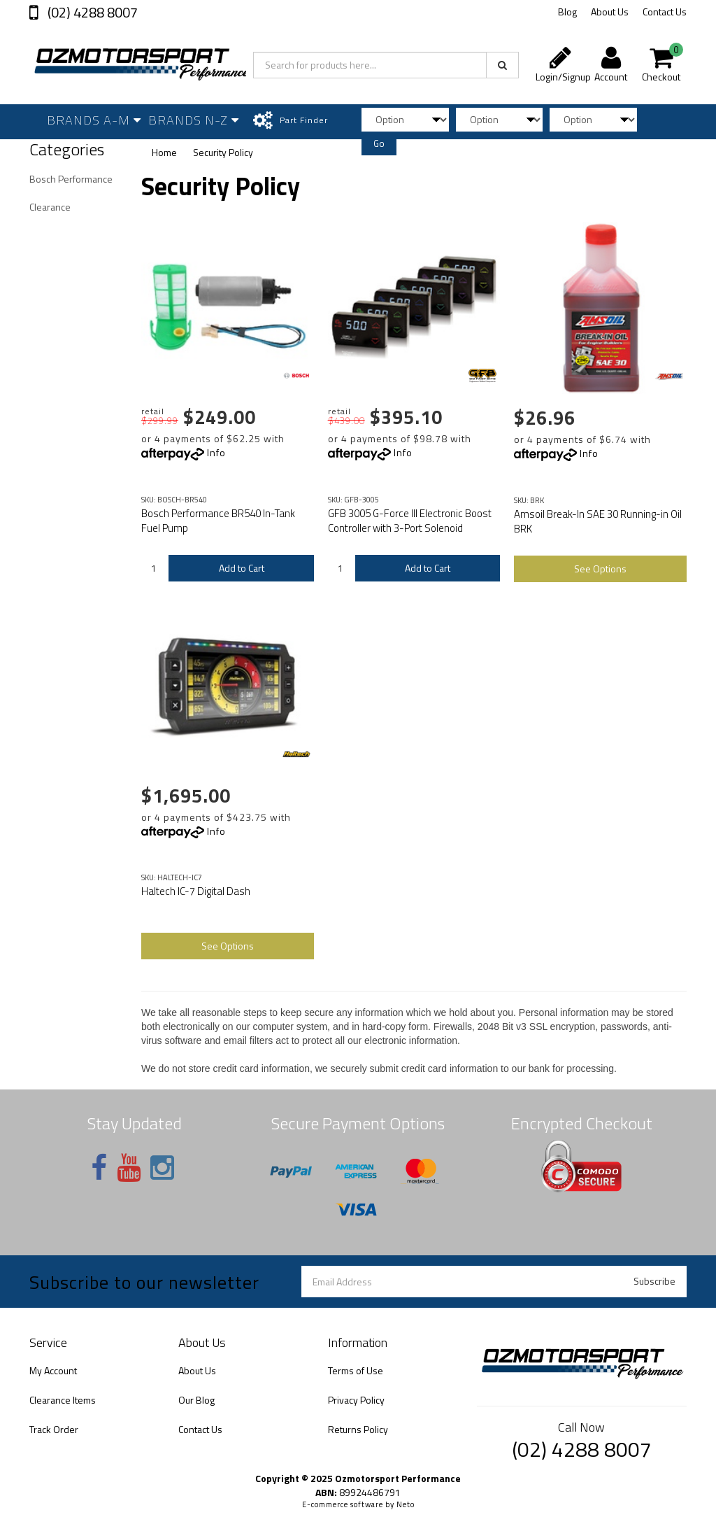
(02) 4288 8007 (91, 12)
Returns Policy (358, 1429)
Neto (405, 1504)
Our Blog (196, 1399)
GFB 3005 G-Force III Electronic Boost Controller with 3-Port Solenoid (410, 520)
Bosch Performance (71, 178)
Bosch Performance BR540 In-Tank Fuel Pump (218, 520)
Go (379, 143)
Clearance (50, 206)
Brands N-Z (193, 120)
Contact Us (665, 11)
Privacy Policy (356, 1399)
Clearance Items (62, 1399)
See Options (600, 568)
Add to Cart (241, 567)
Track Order (53, 1429)
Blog (567, 11)
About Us (610, 11)
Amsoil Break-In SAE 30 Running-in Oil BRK (598, 521)
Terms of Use (355, 1370)
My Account (53, 1370)
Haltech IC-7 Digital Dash (195, 891)
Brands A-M (94, 120)
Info (216, 452)
